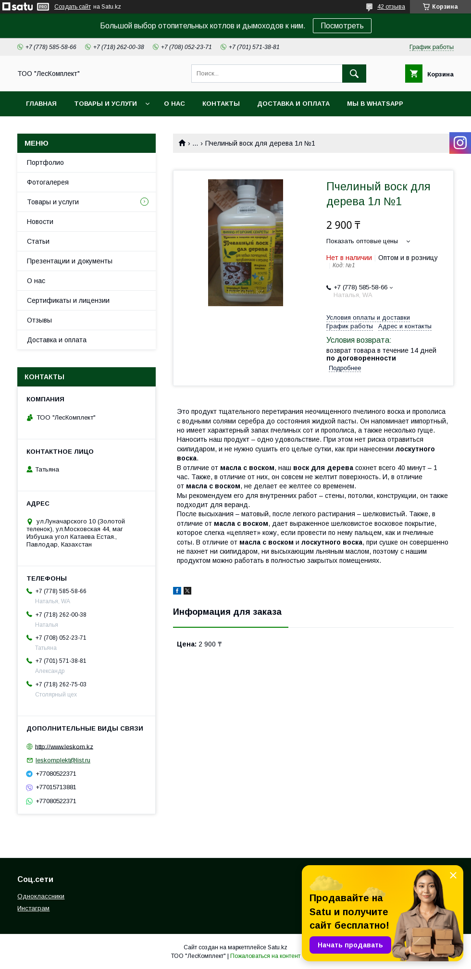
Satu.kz (277, 947)
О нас (174, 103)
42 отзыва (391, 6)
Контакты (221, 103)
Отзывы (39, 320)
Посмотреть (342, 26)
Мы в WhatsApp (375, 103)
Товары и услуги (105, 103)
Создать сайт (72, 6)
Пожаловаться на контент (265, 956)
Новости (40, 221)
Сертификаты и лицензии (68, 300)
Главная (41, 103)
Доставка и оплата (293, 103)
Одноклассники (40, 896)
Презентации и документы (69, 261)
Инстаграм (33, 908)
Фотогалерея (48, 182)
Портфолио (45, 162)
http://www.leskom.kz (64, 746)
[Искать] (354, 73)
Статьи (38, 241)
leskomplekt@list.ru (63, 760)
